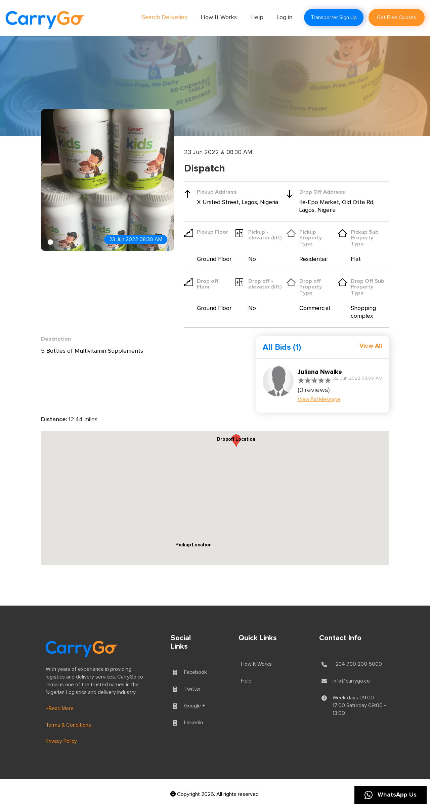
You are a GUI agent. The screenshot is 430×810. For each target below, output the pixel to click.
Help (256, 17)
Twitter (192, 689)
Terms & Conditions (68, 725)
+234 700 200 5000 (357, 664)
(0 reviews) (314, 390)
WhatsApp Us (390, 795)
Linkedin (193, 722)
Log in (284, 17)
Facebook (195, 672)
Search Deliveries (164, 17)
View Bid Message (319, 399)
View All (370, 346)
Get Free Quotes (396, 17)
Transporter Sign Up (334, 17)
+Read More (60, 708)
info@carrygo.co (351, 681)
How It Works (219, 17)
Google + (194, 705)
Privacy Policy (61, 741)
